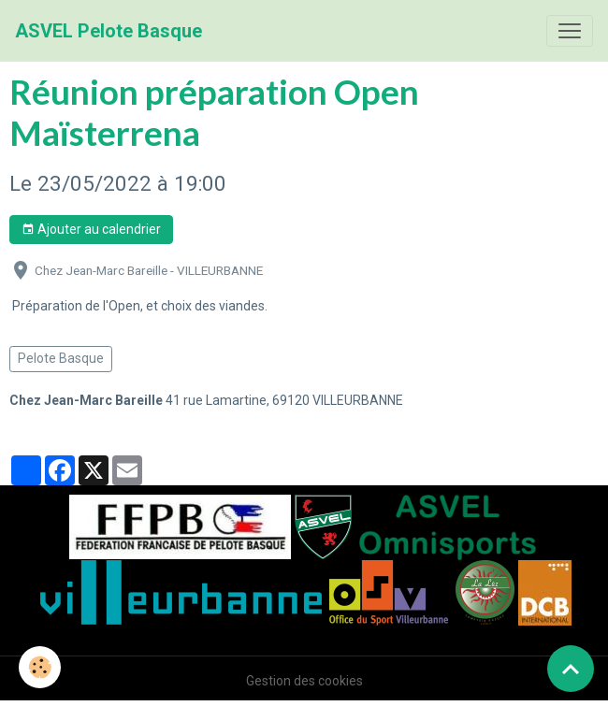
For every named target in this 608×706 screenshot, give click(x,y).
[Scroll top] (570, 668)
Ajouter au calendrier (91, 230)
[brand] (108, 31)
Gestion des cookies (304, 680)
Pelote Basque (61, 358)
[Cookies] (40, 667)
